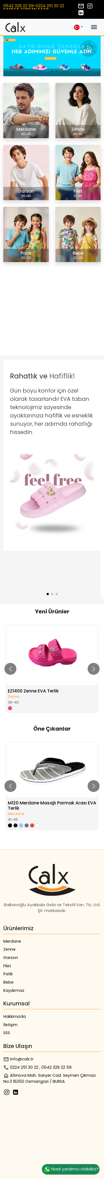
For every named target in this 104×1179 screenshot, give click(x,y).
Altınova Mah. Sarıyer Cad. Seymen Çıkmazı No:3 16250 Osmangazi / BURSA (49, 1078)
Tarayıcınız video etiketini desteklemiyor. (45, 289)
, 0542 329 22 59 (55, 1067)
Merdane (12, 941)
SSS (6, 1033)
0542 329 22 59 (18, 6)
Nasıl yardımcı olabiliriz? (70, 1169)
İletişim (10, 1025)
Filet (7, 966)
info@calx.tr (18, 1059)
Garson (10, 957)
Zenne (9, 949)
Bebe (8, 982)
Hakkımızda (14, 1016)
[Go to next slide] (94, 669)
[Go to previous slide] (10, 669)
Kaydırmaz (13, 990)
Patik (8, 974)
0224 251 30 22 (50, 6)
